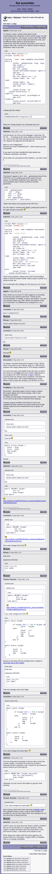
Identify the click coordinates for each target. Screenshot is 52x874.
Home (19, 9)
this (38, 36)
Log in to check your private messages (22, 11)
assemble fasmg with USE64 (13, 663)
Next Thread (42, 853)
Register (30, 9)
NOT (31, 375)
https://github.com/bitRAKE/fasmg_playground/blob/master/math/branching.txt (25, 608)
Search (24, 9)
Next (14, 23)
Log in (37, 11)
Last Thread (33, 853)
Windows (17, 17)
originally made (38, 809)
